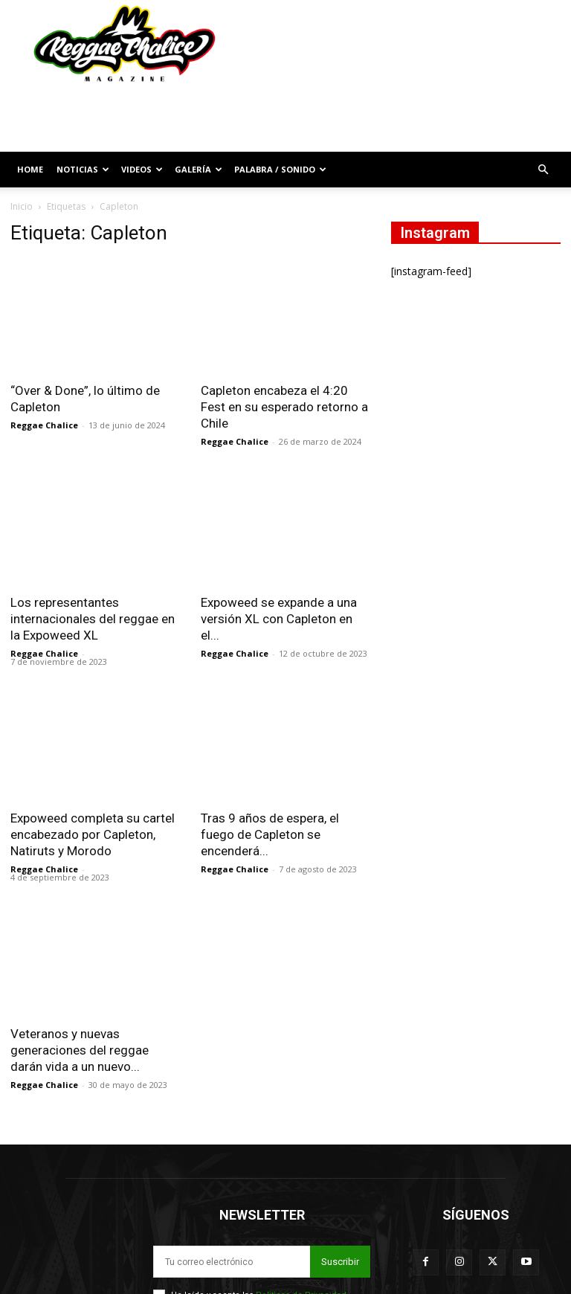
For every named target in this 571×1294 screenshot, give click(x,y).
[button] (543, 170)
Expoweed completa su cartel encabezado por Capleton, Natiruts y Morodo (92, 834)
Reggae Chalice (44, 425)
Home (30, 169)
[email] (231, 1233)
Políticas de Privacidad (301, 1266)
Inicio (21, 206)
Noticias (83, 169)
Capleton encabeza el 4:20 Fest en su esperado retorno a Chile (284, 407)
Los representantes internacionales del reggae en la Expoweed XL (92, 619)
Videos (142, 169)
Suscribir (340, 1232)
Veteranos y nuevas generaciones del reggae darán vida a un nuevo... (79, 1021)
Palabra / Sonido (280, 169)
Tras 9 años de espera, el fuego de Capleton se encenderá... (270, 805)
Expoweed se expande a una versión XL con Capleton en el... (279, 619)
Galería (198, 169)
